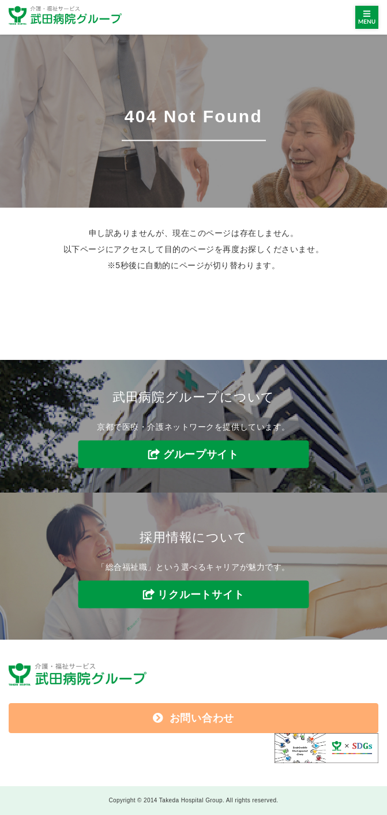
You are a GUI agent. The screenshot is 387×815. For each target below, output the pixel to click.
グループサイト (201, 454)
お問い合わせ (193, 718)
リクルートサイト (200, 594)
